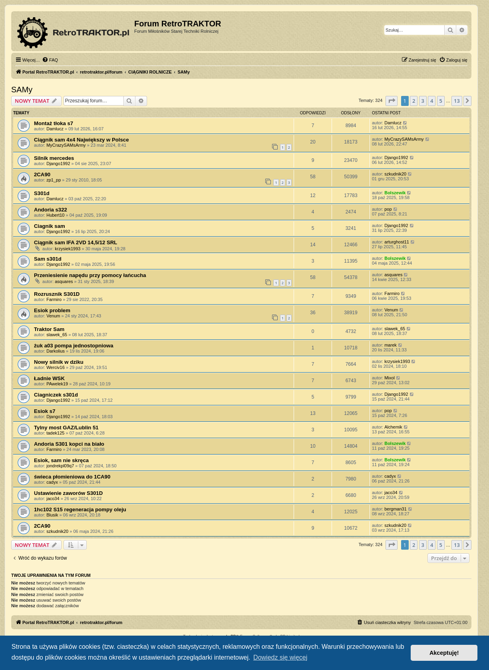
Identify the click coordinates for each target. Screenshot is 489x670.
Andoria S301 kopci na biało (69, 444)
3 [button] (422, 100)
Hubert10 (55, 215)
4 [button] (431, 100)
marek (390, 345)
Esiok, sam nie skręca (61, 460)
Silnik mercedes (54, 158)
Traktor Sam (49, 329)
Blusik (52, 514)
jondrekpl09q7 (60, 465)
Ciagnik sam (49, 226)
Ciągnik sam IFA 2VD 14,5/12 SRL (75, 242)
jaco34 (52, 498)
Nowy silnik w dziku (58, 362)
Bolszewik (395, 192)
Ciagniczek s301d (56, 395)
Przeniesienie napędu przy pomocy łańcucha (90, 275)
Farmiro (54, 299)
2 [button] (413, 100)
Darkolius (55, 351)
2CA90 (42, 174)
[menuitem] (50, 60)
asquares (64, 281)
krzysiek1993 (67, 248)
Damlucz (55, 128)
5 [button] (440, 100)
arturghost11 (396, 241)
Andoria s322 (50, 210)
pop (388, 209)
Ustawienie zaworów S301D (68, 493)
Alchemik (393, 427)
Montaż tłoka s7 (53, 123)
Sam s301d (48, 259)
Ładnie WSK (49, 378)
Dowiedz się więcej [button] (280, 657)
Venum (53, 315)
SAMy (21, 89)
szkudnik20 (395, 173)
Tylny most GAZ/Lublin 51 (66, 428)
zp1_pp (53, 179)
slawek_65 (56, 334)
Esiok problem (52, 310)
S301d (42, 193)
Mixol (389, 377)
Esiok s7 (45, 411)
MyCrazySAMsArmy (65, 145)
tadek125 (55, 433)
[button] (392, 101)
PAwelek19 (57, 383)
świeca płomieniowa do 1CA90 (72, 477)
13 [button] (457, 100)
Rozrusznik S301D (57, 294)
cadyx (52, 482)
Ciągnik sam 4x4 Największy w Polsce (81, 140)
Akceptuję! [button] (444, 653)
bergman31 (395, 508)
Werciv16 (55, 367)
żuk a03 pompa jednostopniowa (73, 346)
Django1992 (58, 163)
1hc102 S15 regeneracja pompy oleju (80, 509)
